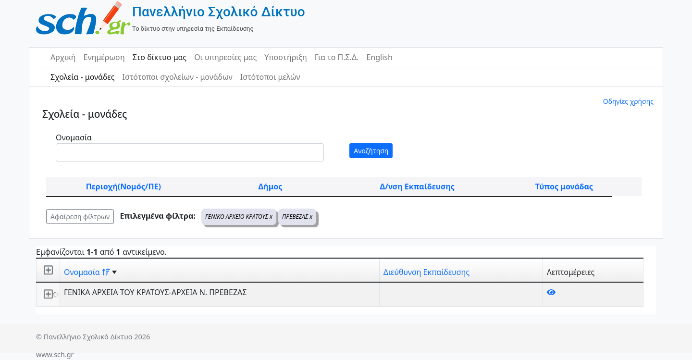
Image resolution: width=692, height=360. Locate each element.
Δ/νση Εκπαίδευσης (417, 186)
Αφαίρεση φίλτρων (80, 216)
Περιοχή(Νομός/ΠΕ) (123, 186)
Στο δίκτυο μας (159, 57)
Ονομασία (74, 137)
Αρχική (63, 57)
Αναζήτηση (371, 150)
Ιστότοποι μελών (270, 77)
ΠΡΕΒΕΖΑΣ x (297, 216)
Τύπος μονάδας (564, 186)
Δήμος (271, 186)
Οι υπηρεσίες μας (225, 57)
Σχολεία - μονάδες (82, 77)
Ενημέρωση (104, 57)
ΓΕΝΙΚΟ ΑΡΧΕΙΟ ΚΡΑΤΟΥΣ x (238, 216)
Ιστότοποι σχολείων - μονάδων (177, 77)
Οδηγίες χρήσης (628, 101)
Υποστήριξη (285, 57)
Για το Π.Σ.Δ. (337, 57)
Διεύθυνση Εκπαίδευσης (426, 272)
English (379, 57)
